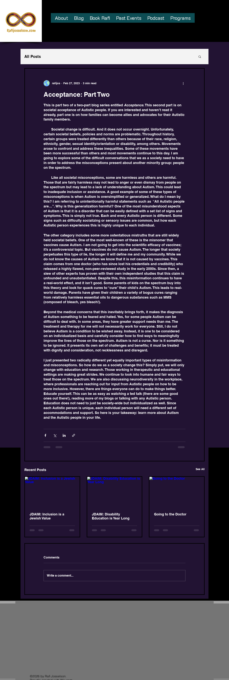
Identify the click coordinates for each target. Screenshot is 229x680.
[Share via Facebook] (45, 435)
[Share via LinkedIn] (64, 435)
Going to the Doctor (170, 514)
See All (200, 469)
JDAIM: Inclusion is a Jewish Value (47, 516)
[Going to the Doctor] (176, 492)
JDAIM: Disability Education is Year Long (110, 516)
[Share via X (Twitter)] (55, 435)
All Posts (32, 56)
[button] (200, 56)
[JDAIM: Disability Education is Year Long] (114, 492)
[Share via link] (73, 435)
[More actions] (183, 83)
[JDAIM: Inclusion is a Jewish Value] (52, 492)
